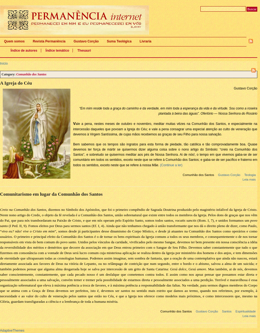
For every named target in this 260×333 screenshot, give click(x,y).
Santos (227, 311)
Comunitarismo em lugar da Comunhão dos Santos (51, 194)
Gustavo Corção (86, 41)
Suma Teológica (119, 41)
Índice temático (57, 50)
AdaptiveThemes (12, 330)
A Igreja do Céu (16, 83)
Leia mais (249, 179)
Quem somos (14, 41)
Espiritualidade (246, 311)
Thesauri (84, 50)
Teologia (250, 175)
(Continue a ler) (171, 165)
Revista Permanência (49, 41)
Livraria (145, 41)
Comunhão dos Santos (198, 175)
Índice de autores (24, 50)
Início (4, 63)
